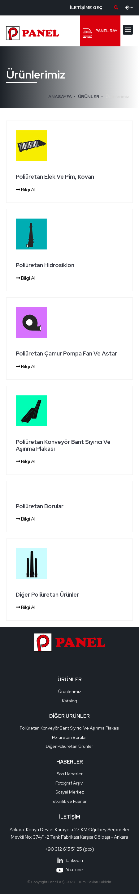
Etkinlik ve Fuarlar (70, 801)
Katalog (69, 701)
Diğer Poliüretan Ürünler (69, 746)
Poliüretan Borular (69, 737)
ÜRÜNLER (88, 96)
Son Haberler (70, 774)
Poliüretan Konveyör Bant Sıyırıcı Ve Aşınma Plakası (69, 728)
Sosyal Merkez (69, 792)
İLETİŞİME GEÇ (86, 7)
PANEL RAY (100, 33)
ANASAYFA (60, 96)
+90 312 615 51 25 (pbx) (69, 849)
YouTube (69, 869)
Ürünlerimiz (117, 96)
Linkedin (69, 860)
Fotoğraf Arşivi (69, 783)
